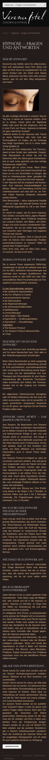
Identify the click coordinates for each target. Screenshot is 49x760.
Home (5, 33)
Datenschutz (40, 755)
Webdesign (9, 758)
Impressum (27, 755)
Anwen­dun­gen (12, 746)
